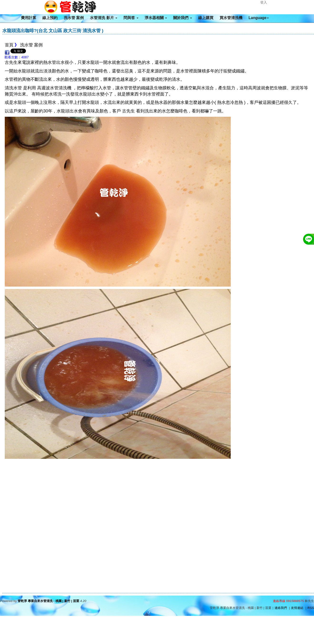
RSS (311, 608)
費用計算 (28, 18)
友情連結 (297, 608)
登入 (263, 2)
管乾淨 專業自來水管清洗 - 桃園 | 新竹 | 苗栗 (48, 601)
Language (259, 18)
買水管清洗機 (231, 18)
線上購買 (205, 18)
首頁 (9, 45)
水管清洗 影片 (103, 18)
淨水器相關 (156, 18)
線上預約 (50, 18)
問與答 (130, 18)
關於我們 (182, 18)
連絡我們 (281, 608)
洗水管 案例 (74, 18)
